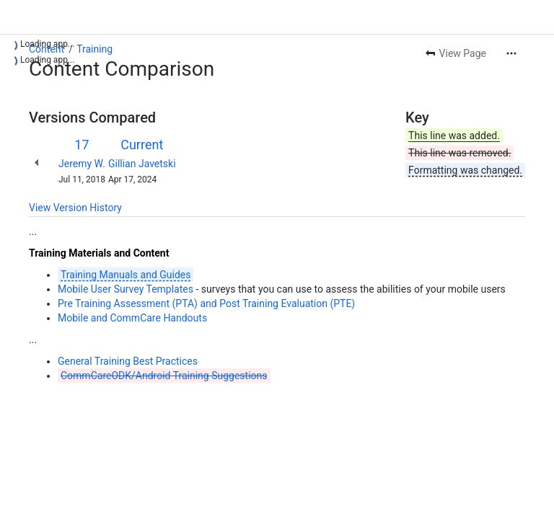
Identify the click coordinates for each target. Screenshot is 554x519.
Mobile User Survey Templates (125, 289)
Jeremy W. (81, 163)
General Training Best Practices (128, 361)
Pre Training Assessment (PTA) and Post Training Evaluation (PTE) (206, 303)
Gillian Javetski (142, 163)
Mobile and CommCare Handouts (132, 318)
